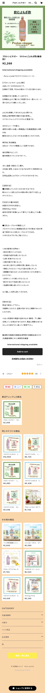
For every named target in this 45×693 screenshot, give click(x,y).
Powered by (22, 670)
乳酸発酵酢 (6, 615)
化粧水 (4, 623)
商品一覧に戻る (23, 655)
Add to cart (22, 351)
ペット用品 (6, 630)
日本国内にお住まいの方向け (22, 359)
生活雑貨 (5, 637)
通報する (40, 365)
